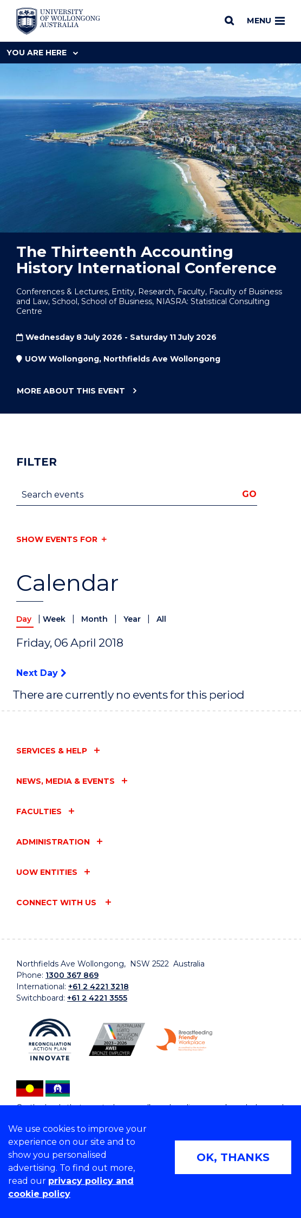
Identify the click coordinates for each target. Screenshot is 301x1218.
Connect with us (57, 902)
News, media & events (65, 781)
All (161, 619)
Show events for (56, 539)
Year (133, 619)
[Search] (229, 20)
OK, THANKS (233, 1157)
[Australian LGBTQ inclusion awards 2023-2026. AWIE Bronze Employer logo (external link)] (117, 1039)
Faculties (39, 811)
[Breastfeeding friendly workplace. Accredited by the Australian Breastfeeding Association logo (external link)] (184, 1040)
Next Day (41, 673)
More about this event (70, 391)
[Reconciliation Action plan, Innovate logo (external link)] (50, 1040)
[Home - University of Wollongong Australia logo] (58, 21)
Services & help (51, 751)
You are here (42, 52)
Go (249, 494)
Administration (53, 842)
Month (95, 619)
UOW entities (46, 872)
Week (55, 619)
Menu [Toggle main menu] (266, 20)
